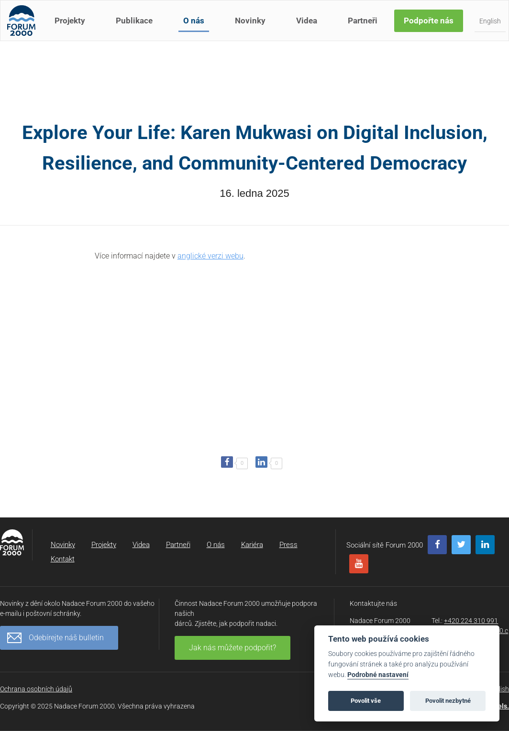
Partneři (365, 27)
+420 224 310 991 (471, 620)
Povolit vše (366, 700)
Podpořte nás (431, 27)
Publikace (137, 27)
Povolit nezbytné (448, 700)
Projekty (72, 27)
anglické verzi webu (210, 255)
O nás (196, 27)
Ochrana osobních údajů (36, 689)
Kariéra (252, 544)
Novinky (253, 27)
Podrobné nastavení (378, 675)
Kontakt (63, 559)
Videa (309, 27)
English (493, 28)
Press (288, 544)
